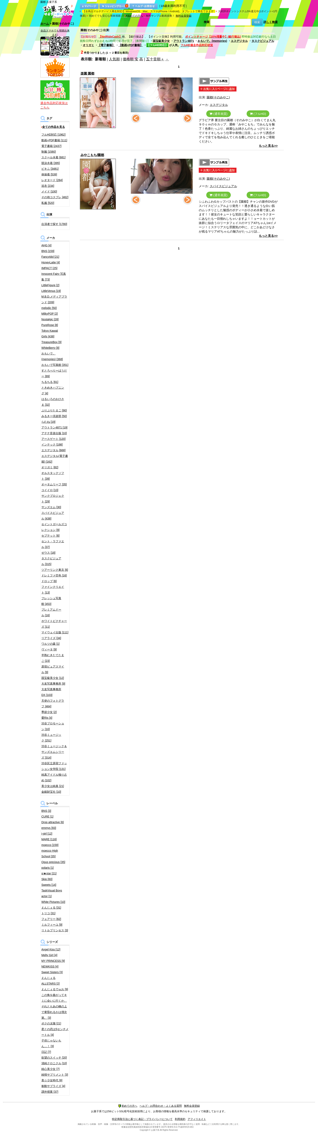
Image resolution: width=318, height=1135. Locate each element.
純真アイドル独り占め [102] (54, 777)
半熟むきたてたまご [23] (52, 657)
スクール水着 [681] (53, 157)
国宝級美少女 (161, 40)
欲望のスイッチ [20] (54, 1057)
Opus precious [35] (53, 862)
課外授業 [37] (49, 1091)
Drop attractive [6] (52, 822)
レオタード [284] (52, 180)
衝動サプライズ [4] (53, 1086)
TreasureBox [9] (51, 342)
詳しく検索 (270, 22)
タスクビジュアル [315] (51, 561)
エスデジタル (239, 40)
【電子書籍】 (106, 45)
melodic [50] (49, 308)
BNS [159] (47, 251)
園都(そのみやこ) (218, 97)
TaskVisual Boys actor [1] (51, 893)
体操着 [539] (49, 174)
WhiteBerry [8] (50, 347)
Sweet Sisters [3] (52, 972)
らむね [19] (48, 421)
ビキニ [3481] (50, 168)
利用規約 (180, 1119)
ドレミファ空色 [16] (54, 575)
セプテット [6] (50, 535)
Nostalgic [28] (50, 319)
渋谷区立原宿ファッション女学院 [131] (54, 766)
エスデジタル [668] (53, 450)
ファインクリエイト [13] (52, 589)
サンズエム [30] (51, 507)
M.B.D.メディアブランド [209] (54, 299)
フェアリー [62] (51, 919)
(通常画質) (218, 113)
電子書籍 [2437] (51, 146)
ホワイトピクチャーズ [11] (54, 623)
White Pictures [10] (53, 901)
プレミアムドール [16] (51, 612)
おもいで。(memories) (212, 40)
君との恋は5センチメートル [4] (55, 1031)
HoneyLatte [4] (50, 262)
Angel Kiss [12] (50, 949)
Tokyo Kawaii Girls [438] (49, 333)
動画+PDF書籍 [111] (54, 140)
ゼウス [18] (48, 552)
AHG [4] (46, 245)
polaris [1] (47, 867)
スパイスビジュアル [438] (52, 515)
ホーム (44, 23)
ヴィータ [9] (49, 649)
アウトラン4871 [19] (54, 427)
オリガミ (88, 45)
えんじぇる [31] (51, 907)
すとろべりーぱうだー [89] (54, 373)
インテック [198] (52, 444)
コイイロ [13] (49, 490)
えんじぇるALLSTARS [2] (50, 980)
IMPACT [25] (49, 268)
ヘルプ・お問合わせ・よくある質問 (161, 1105)
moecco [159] (49, 845)
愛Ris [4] (46, 717)
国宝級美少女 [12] (52, 677)
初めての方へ (133, 15)
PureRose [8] (49, 325)
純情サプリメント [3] (54, 1074)
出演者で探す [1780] (54, 224)
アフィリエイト (197, 1119)
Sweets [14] (48, 884)
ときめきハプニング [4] (52, 390)
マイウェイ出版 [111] (54, 632)
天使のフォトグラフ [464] (52, 703)
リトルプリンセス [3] (54, 930)
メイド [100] (49, 191)
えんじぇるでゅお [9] (54, 989)
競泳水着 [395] (50, 163)
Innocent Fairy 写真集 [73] (53, 276)
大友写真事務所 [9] (53, 683)
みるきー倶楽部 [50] (54, 416)
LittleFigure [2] (50, 285)
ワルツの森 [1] (50, 643)
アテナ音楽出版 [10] (54, 433)
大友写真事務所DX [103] (51, 692)
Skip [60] (46, 879)
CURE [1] (47, 816)
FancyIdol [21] (50, 256)
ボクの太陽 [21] (51, 1023)
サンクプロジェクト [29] (52, 498)
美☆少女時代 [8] (51, 1080)
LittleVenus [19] (51, 290)
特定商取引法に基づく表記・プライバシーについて (142, 1119)
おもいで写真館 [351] (54, 364)
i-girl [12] (46, 833)
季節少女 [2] (49, 712)
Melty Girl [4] (49, 955)
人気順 (114, 59)
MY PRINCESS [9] (53, 960)
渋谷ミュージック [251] (51, 737)
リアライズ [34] (51, 638)
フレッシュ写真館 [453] (51, 601)
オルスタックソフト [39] (52, 475)
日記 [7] (46, 1051)
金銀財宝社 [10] (51, 791)
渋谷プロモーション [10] (52, 726)
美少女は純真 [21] (52, 786)
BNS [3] (46, 810)
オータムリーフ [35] (54, 484)
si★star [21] (49, 873)
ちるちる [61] (49, 382)
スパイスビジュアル (223, 186)
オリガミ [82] (49, 467)
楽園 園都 (87, 73)
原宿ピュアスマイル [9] (52, 669)
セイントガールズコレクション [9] (54, 527)
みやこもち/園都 (92, 155)
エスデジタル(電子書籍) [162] (54, 458)
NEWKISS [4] (49, 966)
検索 (206, 22)
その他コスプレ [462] (54, 197)
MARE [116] (49, 839)
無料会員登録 (183, 15)
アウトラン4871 (183, 40)
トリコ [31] (48, 913)
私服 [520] (47, 202)
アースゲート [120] (53, 438)
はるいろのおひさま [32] (52, 401)
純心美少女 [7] (50, 1069)
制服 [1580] (48, 151)
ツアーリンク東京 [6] (54, 569)
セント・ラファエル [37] (52, 544)
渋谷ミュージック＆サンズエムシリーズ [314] (54, 752)
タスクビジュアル (262, 40)
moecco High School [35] (49, 853)
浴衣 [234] (47, 185)
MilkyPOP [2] (49, 313)
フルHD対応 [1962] (53, 134)
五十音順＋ (155, 59)
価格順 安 (130, 59)
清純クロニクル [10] (54, 1063)
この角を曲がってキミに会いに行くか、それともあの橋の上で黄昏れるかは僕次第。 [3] (54, 1006)
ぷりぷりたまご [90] (54, 410)
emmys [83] (48, 828)
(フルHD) (258, 113)
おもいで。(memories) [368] (52, 356)
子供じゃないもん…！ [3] (51, 1043)
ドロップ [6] (49, 581)
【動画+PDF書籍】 (130, 45)
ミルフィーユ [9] (51, 924)
